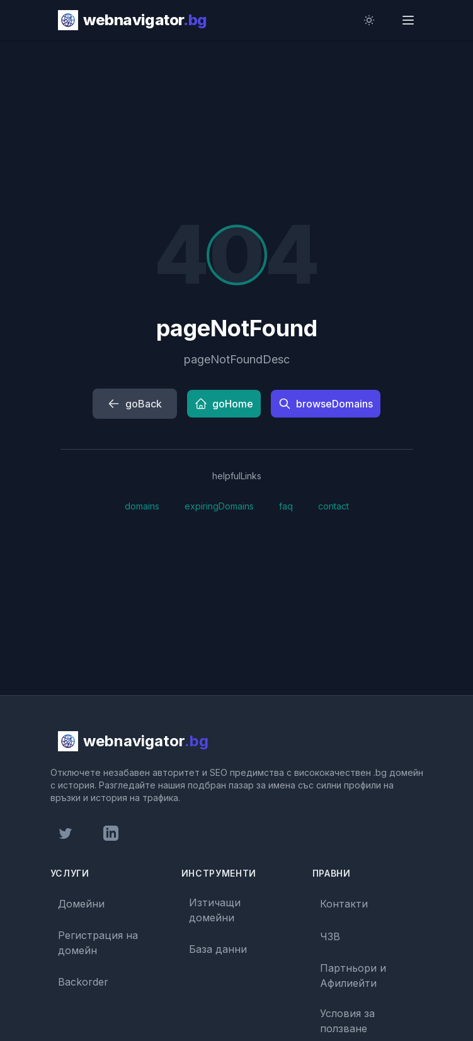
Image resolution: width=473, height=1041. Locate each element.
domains (142, 506)
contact (333, 506)
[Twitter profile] (65, 833)
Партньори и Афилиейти (353, 975)
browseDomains (325, 403)
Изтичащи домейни (215, 910)
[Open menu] (409, 20)
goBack (135, 403)
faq (286, 506)
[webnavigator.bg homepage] (132, 20)
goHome (224, 403)
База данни (218, 949)
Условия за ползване (347, 1021)
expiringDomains (219, 506)
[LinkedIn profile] (111, 833)
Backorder (83, 982)
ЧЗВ (330, 936)
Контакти (344, 903)
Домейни (81, 903)
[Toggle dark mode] (371, 20)
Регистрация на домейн (98, 943)
